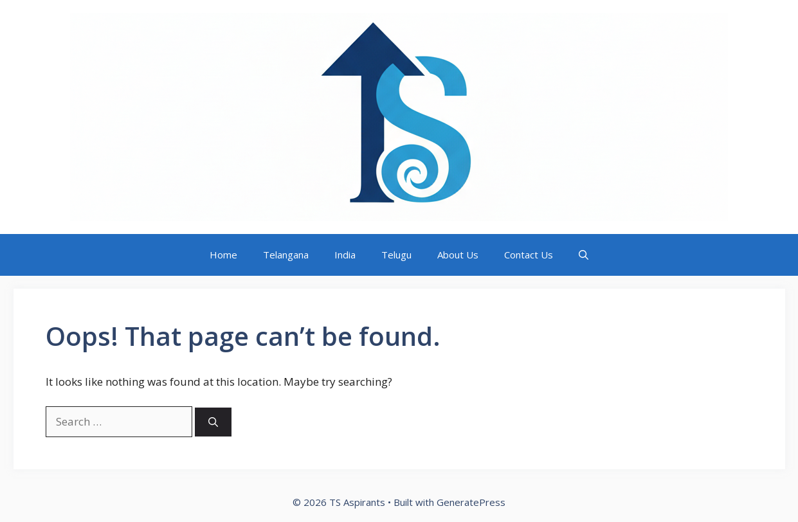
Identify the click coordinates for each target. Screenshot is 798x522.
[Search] (213, 422)
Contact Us (528, 254)
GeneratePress (471, 502)
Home (223, 254)
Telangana (286, 254)
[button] (583, 255)
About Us (457, 254)
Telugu (396, 254)
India (345, 254)
